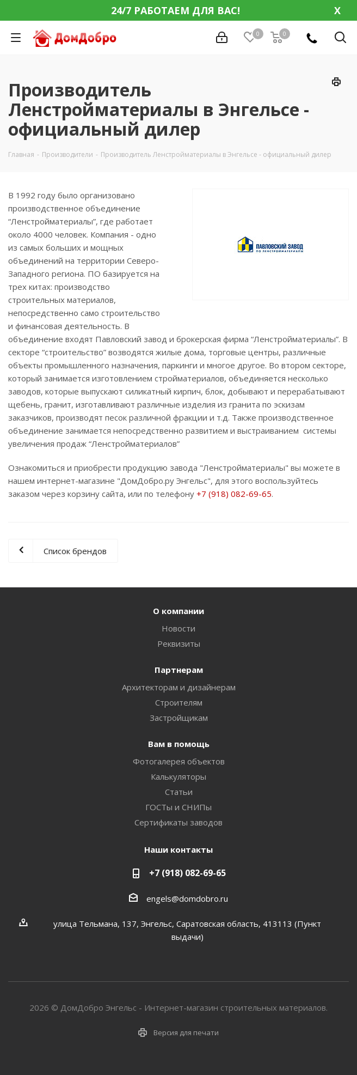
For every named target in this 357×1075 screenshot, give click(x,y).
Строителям (178, 702)
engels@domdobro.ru (187, 898)
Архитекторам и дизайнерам (179, 687)
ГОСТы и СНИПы (178, 806)
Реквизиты (178, 643)
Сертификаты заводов (178, 822)
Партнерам (179, 669)
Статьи (179, 791)
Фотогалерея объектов (179, 761)
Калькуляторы (178, 776)
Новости (178, 628)
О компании (178, 610)
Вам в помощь (179, 743)
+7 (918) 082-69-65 (234, 493)
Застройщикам (179, 717)
